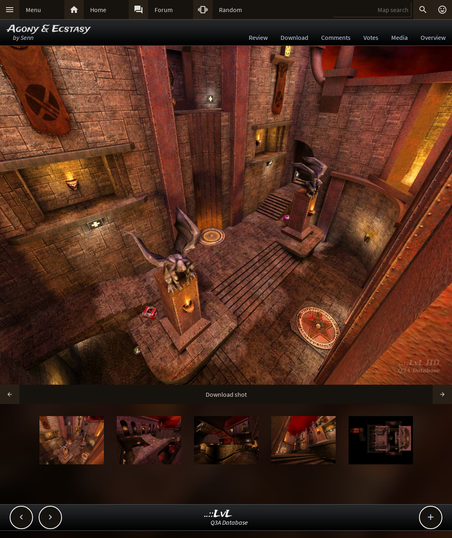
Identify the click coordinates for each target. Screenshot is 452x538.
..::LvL (218, 514)
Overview (433, 37)
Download (294, 37)
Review (258, 37)
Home (98, 10)
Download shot (226, 394)
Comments (336, 37)
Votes (370, 37)
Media (399, 37)
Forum (164, 10)
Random (230, 10)
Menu (33, 10)
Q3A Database (229, 522)
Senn (27, 37)
